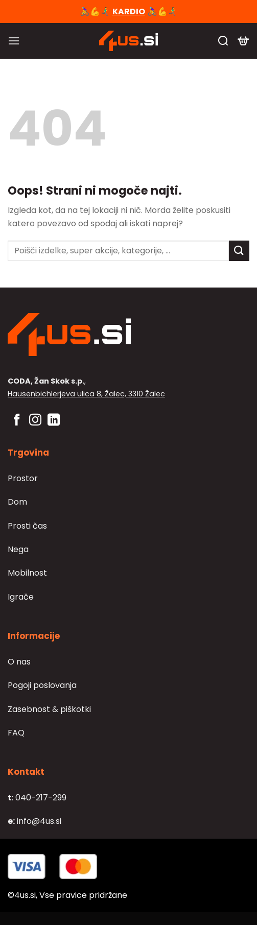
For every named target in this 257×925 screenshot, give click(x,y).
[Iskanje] (223, 41)
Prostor (23, 478)
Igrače (21, 597)
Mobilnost (27, 573)
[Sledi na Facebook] (17, 421)
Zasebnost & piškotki (49, 709)
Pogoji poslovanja (42, 685)
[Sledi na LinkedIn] (54, 421)
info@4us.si (34, 821)
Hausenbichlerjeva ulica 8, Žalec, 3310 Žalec (86, 394)
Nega (18, 549)
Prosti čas (27, 526)
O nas (19, 662)
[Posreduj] (239, 250)
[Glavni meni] (14, 40)
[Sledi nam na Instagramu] (35, 421)
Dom (17, 502)
